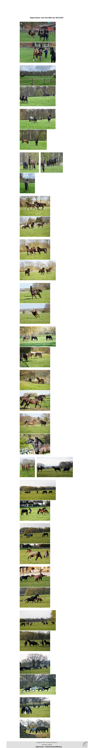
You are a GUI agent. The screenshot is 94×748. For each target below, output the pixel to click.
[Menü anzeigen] (86, 3)
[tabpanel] (47, 377)
